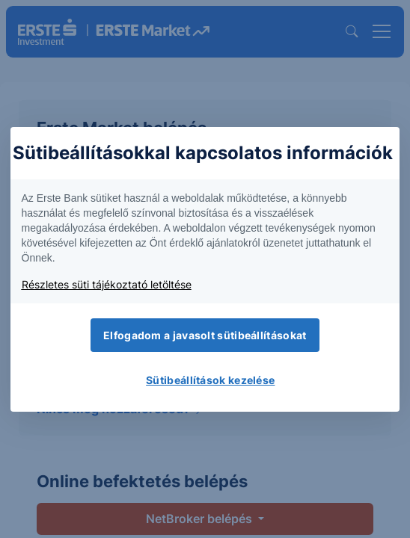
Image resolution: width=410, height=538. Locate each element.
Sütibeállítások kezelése (210, 380)
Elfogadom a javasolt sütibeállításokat (204, 335)
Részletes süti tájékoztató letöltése (107, 284)
